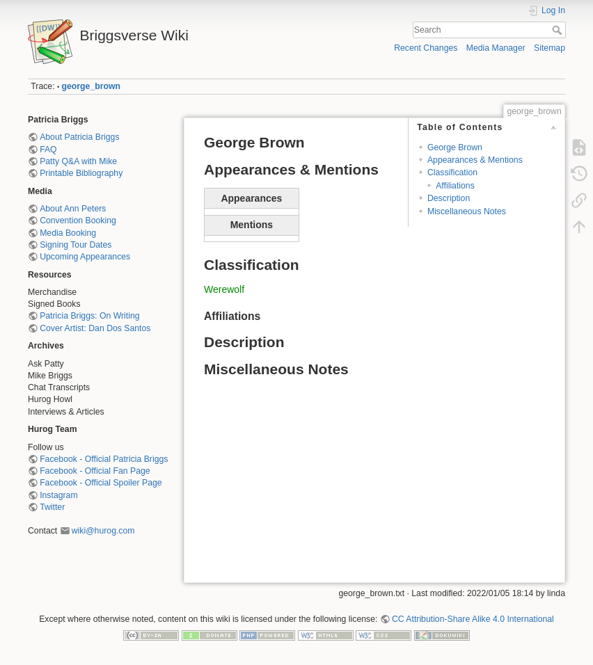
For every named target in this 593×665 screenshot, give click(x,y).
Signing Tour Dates (75, 245)
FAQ (48, 149)
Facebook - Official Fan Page (95, 471)
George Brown (454, 147)
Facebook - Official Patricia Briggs (104, 459)
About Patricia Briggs (79, 137)
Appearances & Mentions (475, 160)
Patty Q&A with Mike (78, 161)
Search (558, 30)
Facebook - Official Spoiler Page (100, 483)
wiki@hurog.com (103, 531)
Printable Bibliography (81, 173)
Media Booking (68, 233)
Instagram (58, 495)
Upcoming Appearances (85, 257)
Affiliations (455, 186)
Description (448, 198)
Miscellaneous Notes (466, 211)
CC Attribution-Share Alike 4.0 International (473, 619)
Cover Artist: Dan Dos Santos (95, 328)
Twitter (52, 507)
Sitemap (549, 48)
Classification (452, 172)
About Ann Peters (73, 209)
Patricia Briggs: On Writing (89, 316)
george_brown (91, 86)
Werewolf (224, 289)
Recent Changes (425, 48)
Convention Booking (78, 220)
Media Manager (495, 48)
